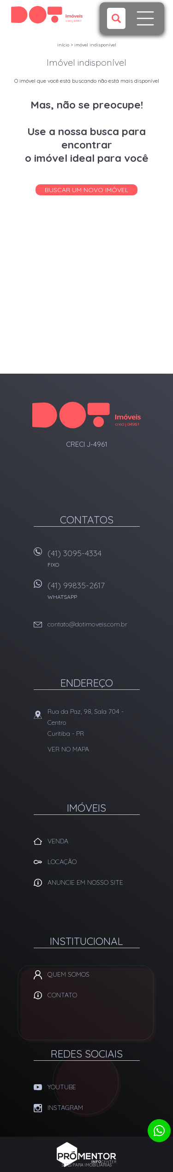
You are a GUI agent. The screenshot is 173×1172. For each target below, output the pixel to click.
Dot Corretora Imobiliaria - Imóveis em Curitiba (86, 415)
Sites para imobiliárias (87, 1164)
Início (63, 45)
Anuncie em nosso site (85, 882)
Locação (62, 862)
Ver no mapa (68, 749)
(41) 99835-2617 (94, 593)
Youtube (62, 1087)
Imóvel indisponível (95, 45)
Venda (58, 841)
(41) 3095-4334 (94, 561)
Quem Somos (68, 974)
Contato (62, 995)
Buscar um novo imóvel (86, 190)
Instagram (65, 1108)
